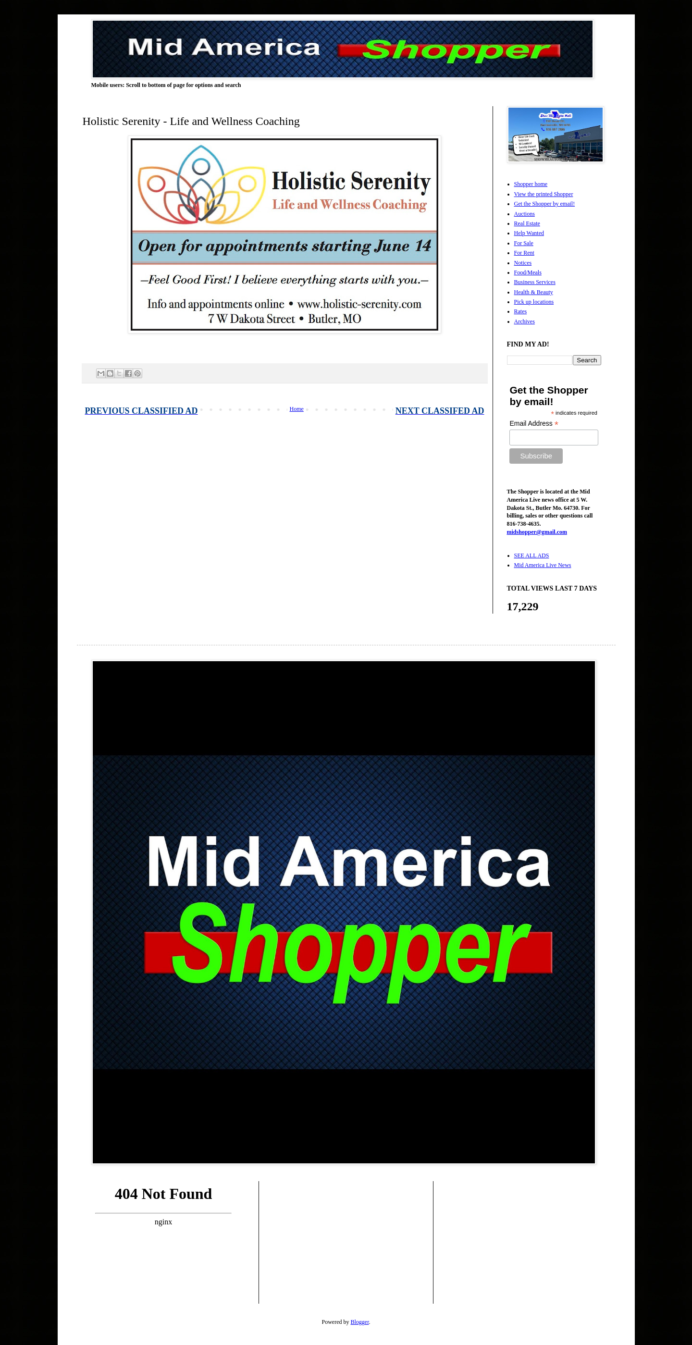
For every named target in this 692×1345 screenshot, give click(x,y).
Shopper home (531, 184)
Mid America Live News (542, 565)
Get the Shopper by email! (544, 203)
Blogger (360, 1322)
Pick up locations (534, 301)
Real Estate (527, 223)
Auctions (524, 213)
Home (297, 409)
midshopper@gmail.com (537, 532)
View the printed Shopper (543, 194)
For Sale (523, 243)
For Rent (524, 252)
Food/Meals (528, 272)
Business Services (535, 282)
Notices (523, 262)
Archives (524, 321)
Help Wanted (529, 233)
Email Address (533, 423)
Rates (520, 311)
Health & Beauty (533, 292)
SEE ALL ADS (531, 555)
